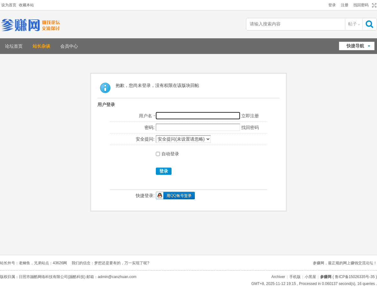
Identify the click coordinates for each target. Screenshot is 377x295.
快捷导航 (355, 45)
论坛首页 (14, 46)
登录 (332, 5)
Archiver (278, 277)
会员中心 (69, 46)
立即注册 (250, 115)
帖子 (352, 23)
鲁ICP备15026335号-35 (355, 277)
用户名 (145, 115)
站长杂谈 (41, 46)
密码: (150, 127)
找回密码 (361, 5)
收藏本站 (26, 5)
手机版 (295, 277)
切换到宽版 (373, 5)
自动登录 (167, 153)
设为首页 (8, 5)
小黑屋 (310, 277)
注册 (344, 5)
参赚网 (325, 277)
